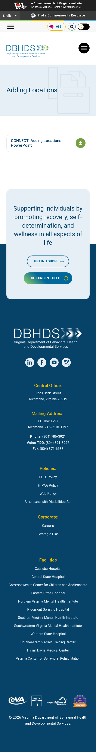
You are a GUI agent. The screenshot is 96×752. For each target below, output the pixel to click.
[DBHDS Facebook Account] (41, 362)
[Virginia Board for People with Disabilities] (79, 701)
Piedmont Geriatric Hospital (48, 609)
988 (58, 26)
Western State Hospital (48, 634)
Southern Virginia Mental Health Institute (48, 618)
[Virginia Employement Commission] (57, 702)
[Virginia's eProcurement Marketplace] (18, 701)
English (10, 15)
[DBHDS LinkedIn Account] (29, 362)
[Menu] (10, 27)
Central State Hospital (48, 577)
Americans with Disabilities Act (48, 502)
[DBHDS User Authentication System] (36, 702)
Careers (48, 526)
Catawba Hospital (48, 569)
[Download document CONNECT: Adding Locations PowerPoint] (81, 143)
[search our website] (71, 26)
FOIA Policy (48, 477)
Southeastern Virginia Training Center (48, 642)
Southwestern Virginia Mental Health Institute (48, 626)
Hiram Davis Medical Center (48, 650)
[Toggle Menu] (84, 48)
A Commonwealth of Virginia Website (56, 3)
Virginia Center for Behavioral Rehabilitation (48, 658)
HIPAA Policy (48, 485)
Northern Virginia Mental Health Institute (48, 601)
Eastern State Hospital (48, 593)
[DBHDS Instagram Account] (66, 362)
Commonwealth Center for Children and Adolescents (48, 585)
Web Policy (48, 494)
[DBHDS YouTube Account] (54, 362)
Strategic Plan (48, 534)
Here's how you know (65, 6)
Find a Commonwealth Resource (58, 15)
